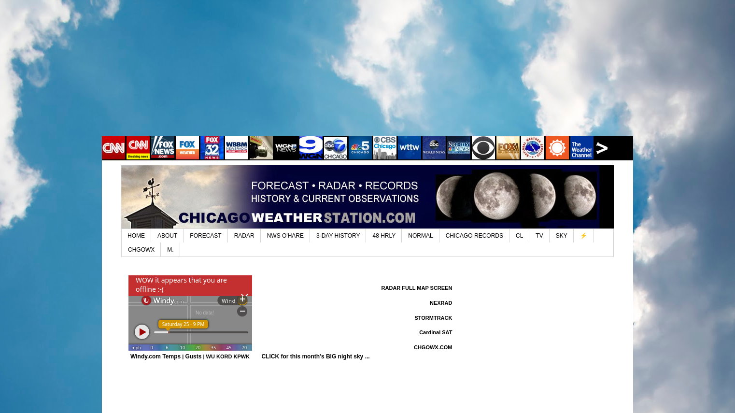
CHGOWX (141, 249)
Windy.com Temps (155, 356)
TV (539, 235)
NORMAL (420, 235)
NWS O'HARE (285, 235)
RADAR (244, 235)
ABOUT (167, 235)
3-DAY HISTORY (338, 235)
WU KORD (219, 356)
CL (519, 235)
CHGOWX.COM (433, 347)
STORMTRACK (433, 318)
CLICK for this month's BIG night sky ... (315, 356)
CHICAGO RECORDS (474, 235)
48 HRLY (384, 235)
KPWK (241, 356)
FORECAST (205, 235)
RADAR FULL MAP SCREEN (417, 288)
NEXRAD (441, 303)
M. (170, 249)
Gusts (193, 356)
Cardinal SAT (435, 332)
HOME (136, 235)
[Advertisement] (367, 74)
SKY (561, 235)
